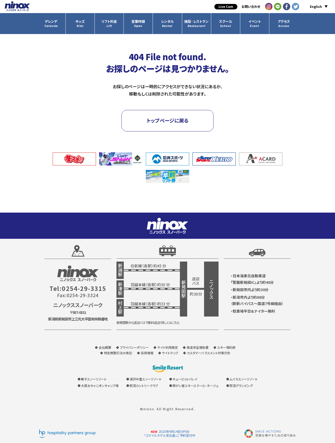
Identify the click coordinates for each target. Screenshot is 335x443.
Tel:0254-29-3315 (77, 288)
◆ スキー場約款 (224, 347)
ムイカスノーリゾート (244, 379)
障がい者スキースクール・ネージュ (195, 385)
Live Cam (226, 6)
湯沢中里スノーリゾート (145, 379)
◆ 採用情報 (145, 353)
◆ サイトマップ (168, 353)
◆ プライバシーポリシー (132, 347)
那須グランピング (241, 385)
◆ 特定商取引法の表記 (116, 353)
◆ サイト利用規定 (165, 347)
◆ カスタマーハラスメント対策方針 (206, 353)
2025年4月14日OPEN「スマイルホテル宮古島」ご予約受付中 (170, 433)
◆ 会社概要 (103, 347)
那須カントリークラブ (144, 385)
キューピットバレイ (184, 379)
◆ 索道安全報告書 (196, 347)
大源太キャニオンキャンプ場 (100, 385)
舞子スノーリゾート (94, 379)
